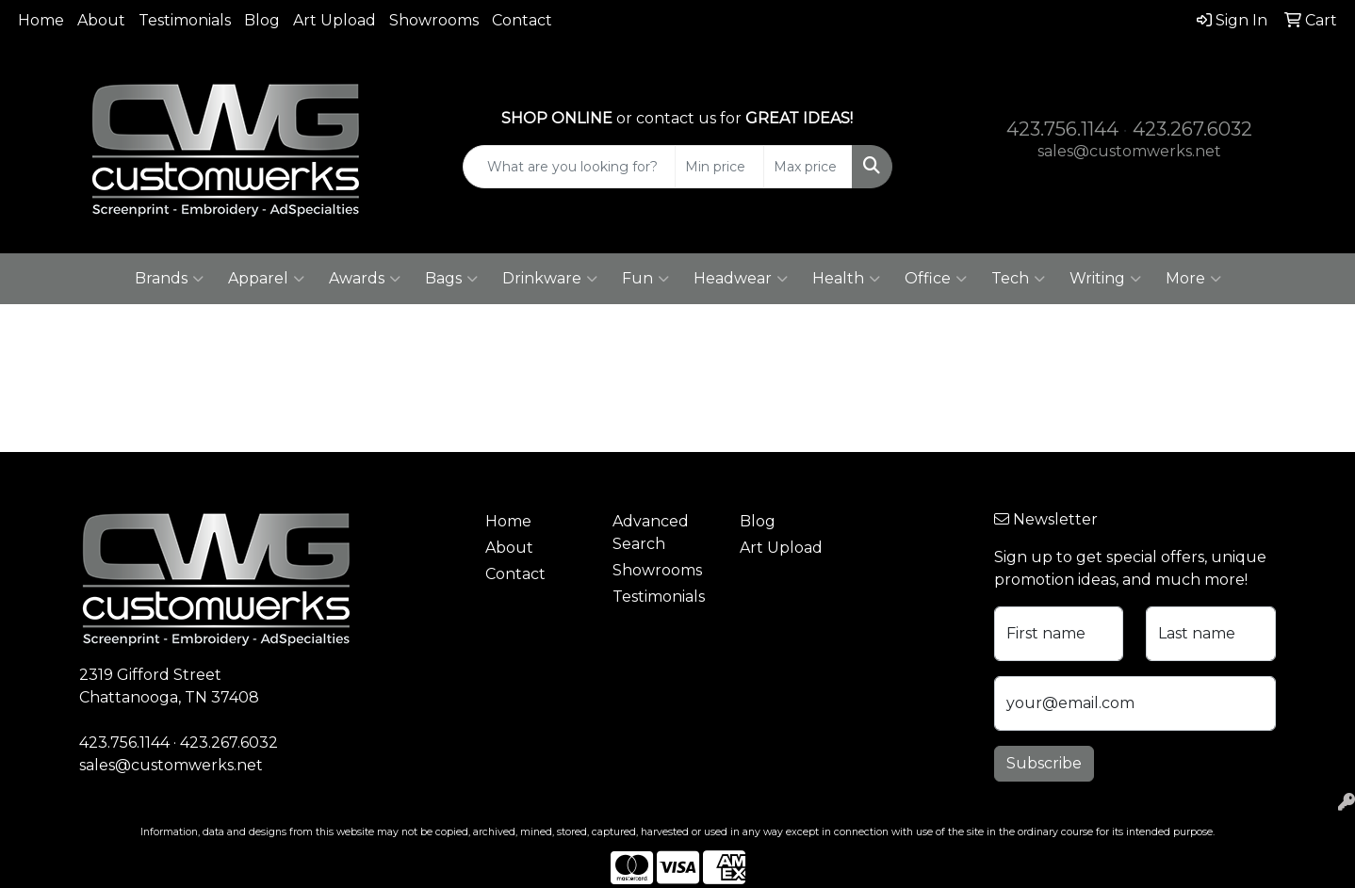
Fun (645, 278)
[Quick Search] (569, 166)
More (1193, 278)
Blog (262, 20)
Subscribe (1044, 763)
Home (41, 20)
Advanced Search (650, 532)
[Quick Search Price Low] (719, 166)
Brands (169, 278)
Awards (364, 278)
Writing (1105, 278)
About (101, 20)
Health (846, 278)
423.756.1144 (1062, 129)
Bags (451, 278)
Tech (1018, 278)
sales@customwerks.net (1129, 151)
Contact (522, 20)
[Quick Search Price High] (808, 166)
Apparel (266, 278)
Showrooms (434, 20)
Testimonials (185, 20)
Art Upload (334, 20)
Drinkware (549, 278)
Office (936, 278)
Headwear (741, 278)
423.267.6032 (1192, 129)
